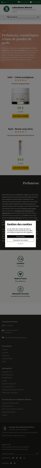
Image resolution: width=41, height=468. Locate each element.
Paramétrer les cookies (20, 240)
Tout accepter (20, 236)
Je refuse (20, 244)
